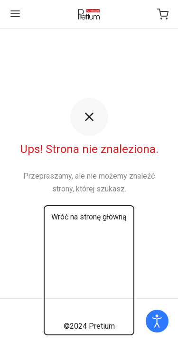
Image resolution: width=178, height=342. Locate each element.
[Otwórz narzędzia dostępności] (157, 321)
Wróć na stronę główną (89, 216)
